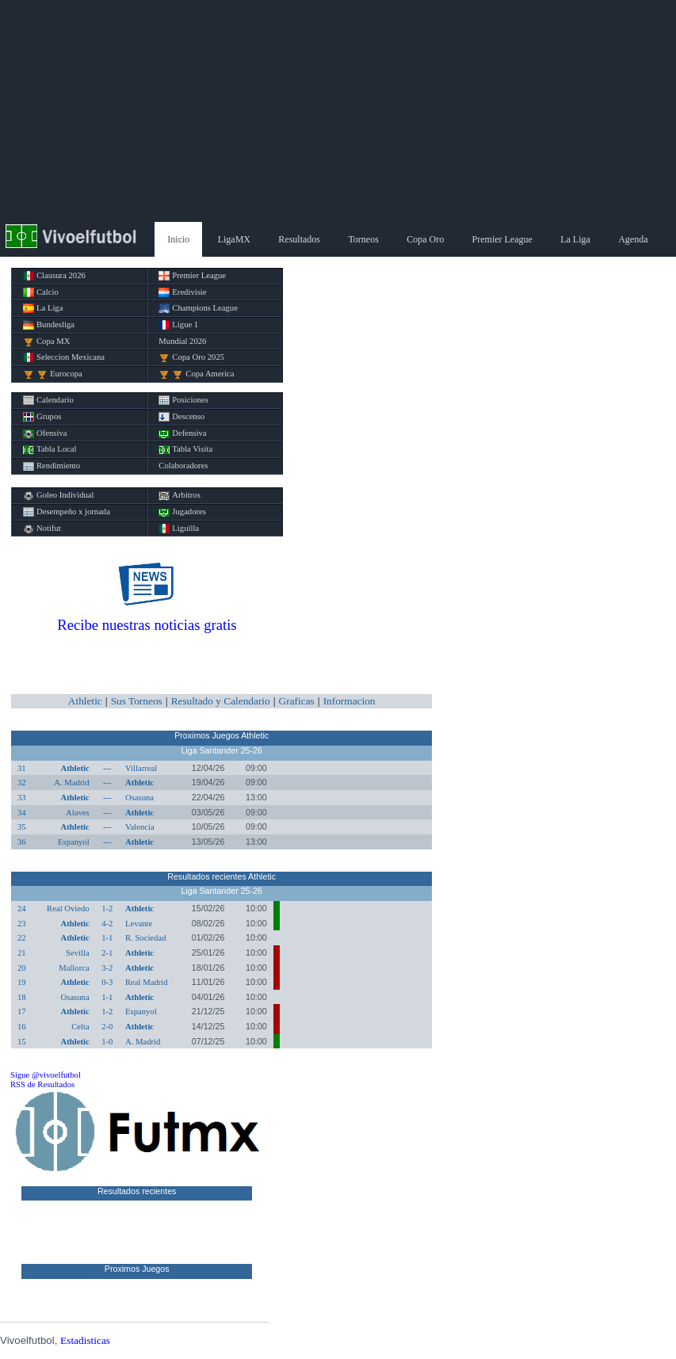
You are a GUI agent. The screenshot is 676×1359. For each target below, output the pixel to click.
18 (21, 997)
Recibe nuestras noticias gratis (146, 625)
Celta (80, 1026)
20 (21, 968)
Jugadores (182, 512)
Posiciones (183, 400)
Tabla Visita (185, 449)
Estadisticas (85, 1340)
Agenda (632, 239)
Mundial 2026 (182, 341)
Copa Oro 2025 (191, 357)
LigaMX (234, 239)
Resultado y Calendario (220, 701)
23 (21, 923)
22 (21, 937)
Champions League (198, 308)
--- (107, 768)
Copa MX (46, 341)
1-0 (107, 1041)
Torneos (363, 239)
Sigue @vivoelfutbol (45, 1075)
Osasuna (139, 797)
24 (21, 908)
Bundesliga (48, 325)
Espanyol (74, 842)
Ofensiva (45, 433)
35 (21, 827)
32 (21, 782)
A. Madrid (71, 782)
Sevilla (78, 953)
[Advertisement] (338, 111)
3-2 (107, 968)
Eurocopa (52, 374)
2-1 (107, 953)
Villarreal (141, 768)
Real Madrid (146, 982)
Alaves (78, 812)
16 (21, 1026)
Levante (138, 923)
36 (21, 842)
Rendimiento (51, 466)
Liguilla (178, 528)
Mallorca (74, 968)
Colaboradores (183, 465)
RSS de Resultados (42, 1084)
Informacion (349, 701)
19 (21, 982)
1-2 (107, 908)
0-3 (107, 982)
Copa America (196, 374)
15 (21, 1041)
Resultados (299, 239)
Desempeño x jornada (66, 512)
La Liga (575, 239)
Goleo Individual (58, 495)
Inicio (178, 239)
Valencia (140, 827)
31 (21, 768)
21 (21, 953)
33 (21, 797)
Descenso (181, 417)
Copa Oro (425, 239)
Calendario (48, 400)
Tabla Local (49, 449)
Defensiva (182, 433)
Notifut (42, 528)
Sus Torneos (136, 701)
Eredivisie (182, 292)
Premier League (502, 239)
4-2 (107, 923)
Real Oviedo (68, 908)
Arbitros (179, 495)
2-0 (107, 1026)
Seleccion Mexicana (64, 357)
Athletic (85, 701)
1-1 (107, 937)
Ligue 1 (178, 325)
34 (21, 812)
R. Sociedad (145, 937)
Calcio (41, 292)
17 (21, 1011)
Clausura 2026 (54, 276)
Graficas (297, 701)
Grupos (42, 417)
